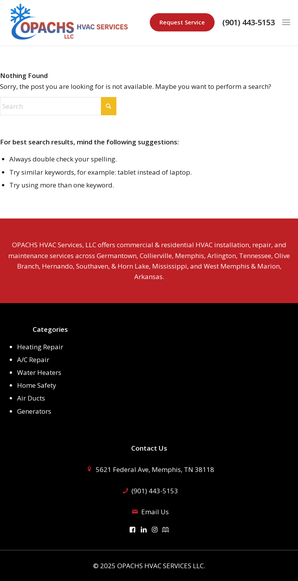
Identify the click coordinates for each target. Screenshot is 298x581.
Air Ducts (31, 398)
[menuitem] (286, 22)
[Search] (58, 106)
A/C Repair (33, 359)
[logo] (70, 22)
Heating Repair (40, 346)
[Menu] (286, 22)
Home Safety (36, 385)
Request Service (182, 22)
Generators (34, 411)
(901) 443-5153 (248, 22)
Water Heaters (39, 372)
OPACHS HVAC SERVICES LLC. (161, 565)
